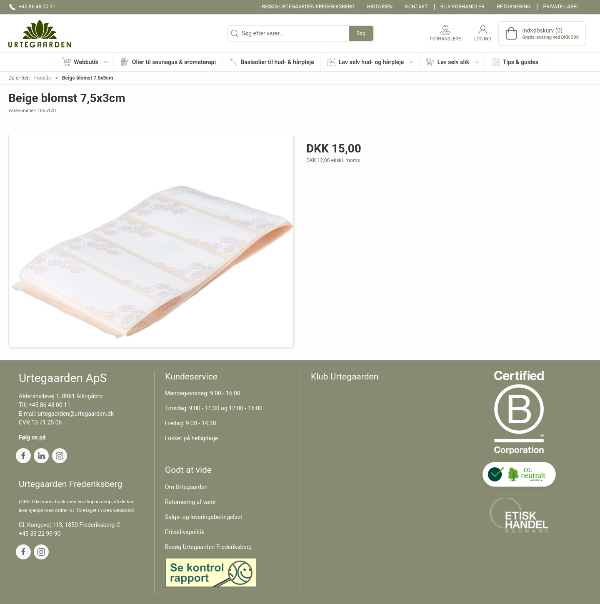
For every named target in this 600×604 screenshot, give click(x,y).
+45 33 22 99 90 (40, 533)
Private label (561, 7)
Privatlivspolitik (184, 532)
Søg (361, 33)
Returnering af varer (190, 502)
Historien (380, 7)
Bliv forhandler (462, 7)
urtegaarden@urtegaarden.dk (75, 413)
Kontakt (416, 7)
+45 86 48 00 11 (50, 405)
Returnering (514, 7)
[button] (84, 61)
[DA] (39, 33)
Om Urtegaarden (186, 487)
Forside (42, 78)
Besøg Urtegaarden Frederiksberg (308, 7)
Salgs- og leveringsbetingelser (203, 517)
